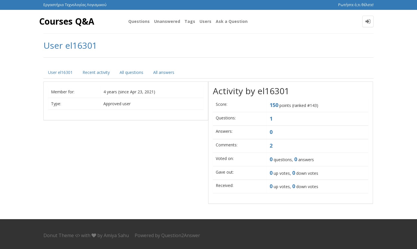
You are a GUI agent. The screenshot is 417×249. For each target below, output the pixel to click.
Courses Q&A (67, 21)
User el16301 (60, 72)
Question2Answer (180, 235)
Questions (139, 21)
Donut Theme (58, 235)
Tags (189, 21)
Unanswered (167, 21)
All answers (163, 72)
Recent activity (96, 72)
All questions (131, 72)
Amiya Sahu (116, 235)
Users (205, 21)
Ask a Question (232, 21)
